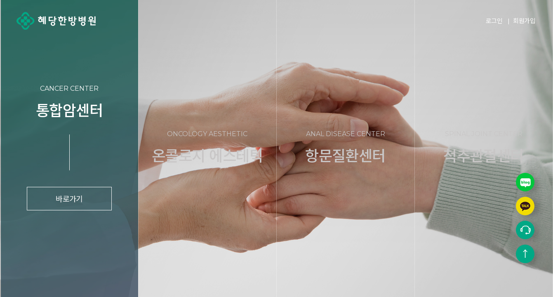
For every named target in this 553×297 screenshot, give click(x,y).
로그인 (494, 20)
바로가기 (69, 198)
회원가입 (524, 20)
